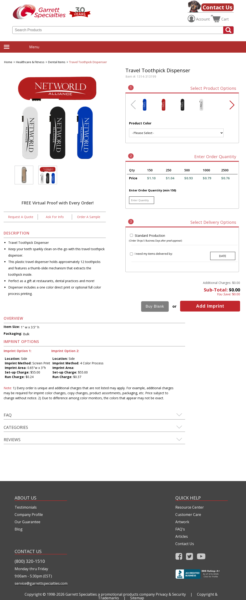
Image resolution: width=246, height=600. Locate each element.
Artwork (182, 522)
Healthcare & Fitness (30, 62)
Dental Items (56, 62)
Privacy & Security (171, 594)
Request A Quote (20, 217)
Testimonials (26, 507)
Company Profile (29, 514)
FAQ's (180, 529)
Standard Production (150, 235)
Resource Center (189, 507)
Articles (181, 536)
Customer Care (188, 514)
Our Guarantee (27, 522)
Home (8, 62)
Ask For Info (55, 217)
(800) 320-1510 (30, 561)
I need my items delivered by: (154, 254)
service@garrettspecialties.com (41, 583)
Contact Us (217, 7)
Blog (19, 529)
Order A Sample (88, 217)
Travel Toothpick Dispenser (88, 62)
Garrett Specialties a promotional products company (110, 594)
